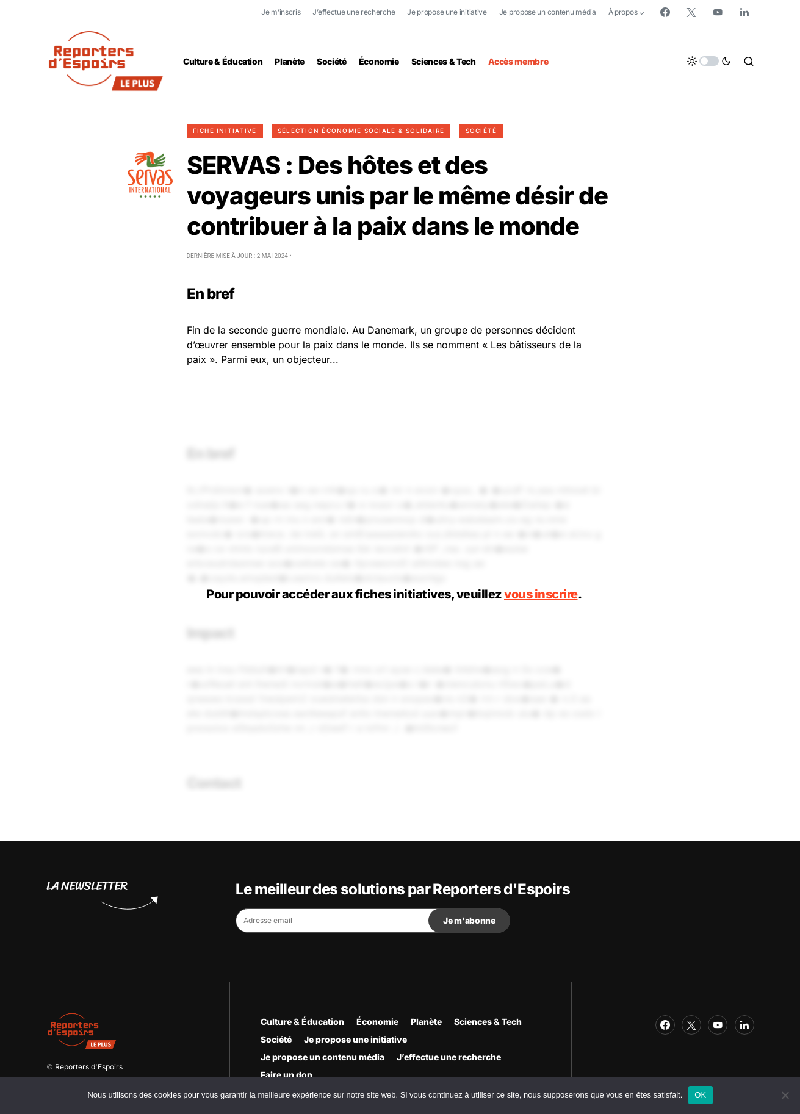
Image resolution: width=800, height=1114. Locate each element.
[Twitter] (691, 12)
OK (700, 1094)
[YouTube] (717, 12)
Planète (426, 1021)
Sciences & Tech (488, 1021)
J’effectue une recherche (353, 11)
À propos (623, 11)
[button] (709, 61)
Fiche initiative (225, 130)
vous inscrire (541, 594)
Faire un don (286, 1074)
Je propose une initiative (447, 11)
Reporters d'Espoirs (89, 1066)
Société (481, 130)
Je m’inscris (280, 11)
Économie (377, 1021)
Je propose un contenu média (547, 11)
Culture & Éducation (302, 1021)
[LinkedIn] (744, 12)
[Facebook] (665, 12)
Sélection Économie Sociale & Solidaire (361, 130)
